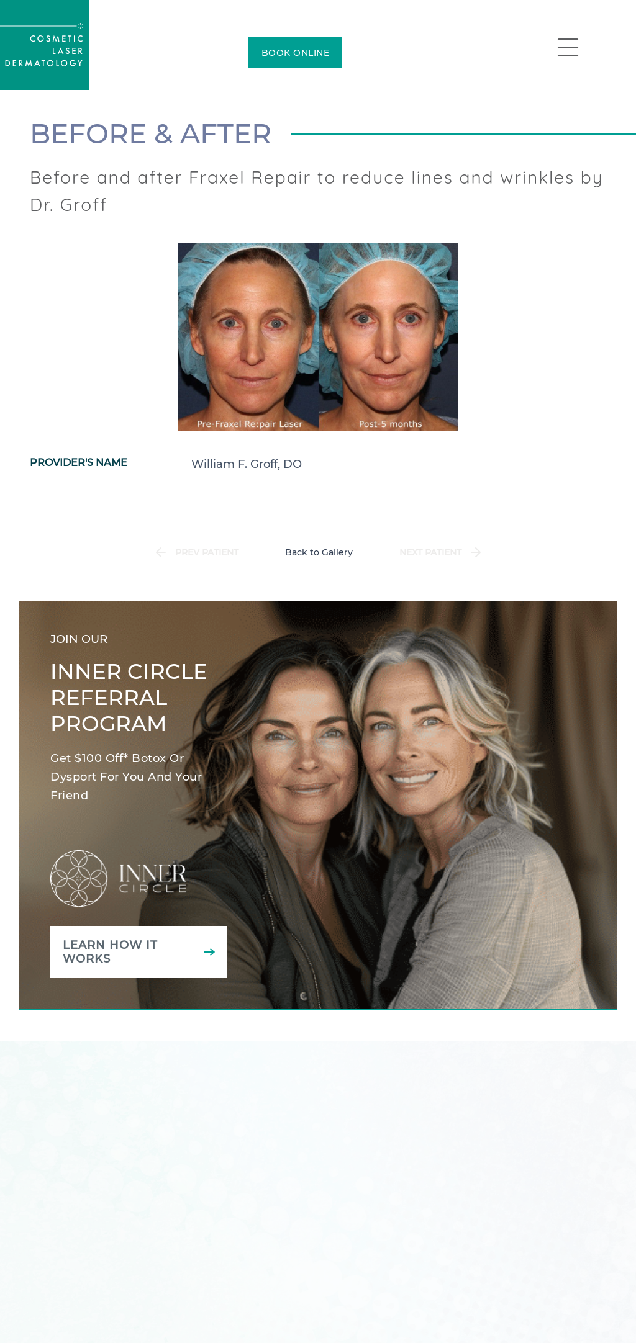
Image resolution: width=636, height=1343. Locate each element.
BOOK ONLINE (295, 52)
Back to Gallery (319, 552)
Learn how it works (110, 952)
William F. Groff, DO (246, 464)
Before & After (150, 133)
